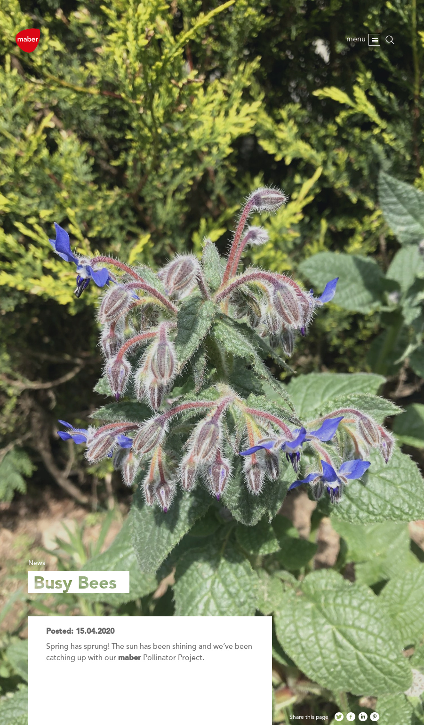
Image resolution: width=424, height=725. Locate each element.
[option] (212, 362)
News (36, 563)
